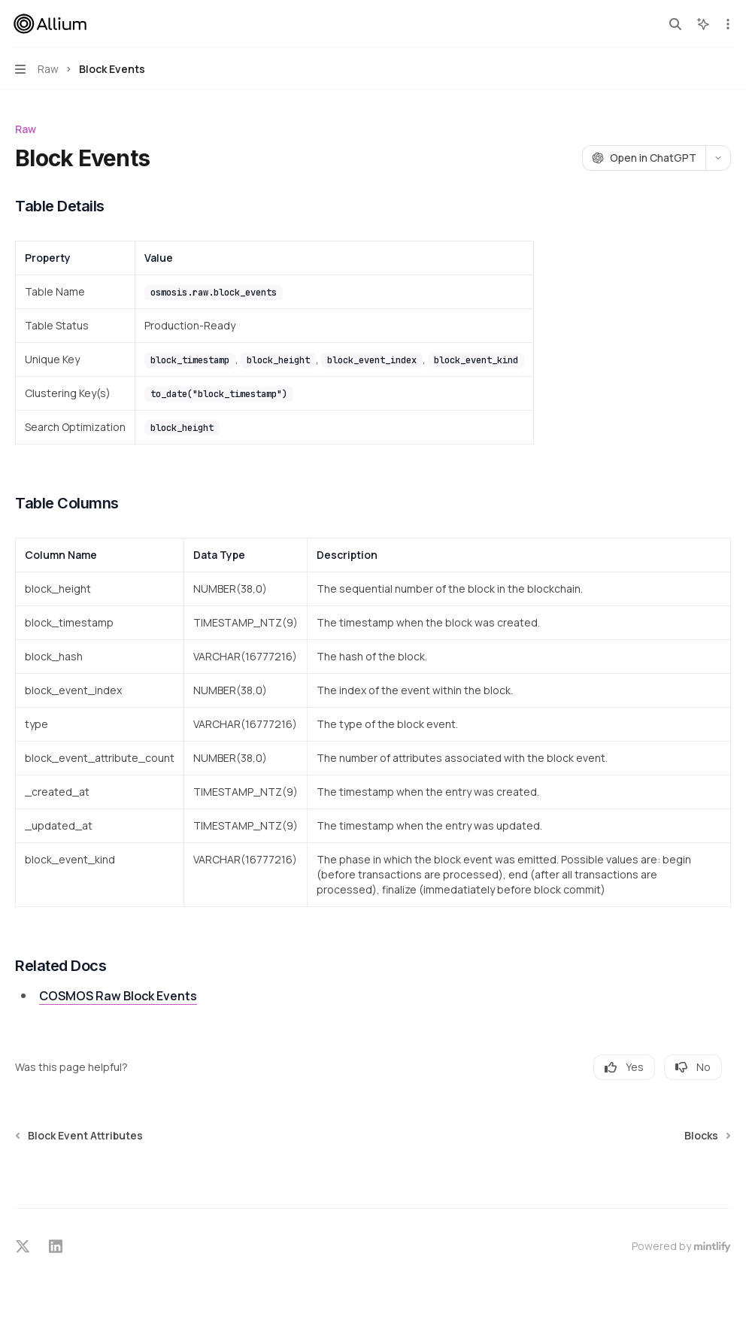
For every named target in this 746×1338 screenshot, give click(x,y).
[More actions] (726, 24)
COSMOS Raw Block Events (118, 996)
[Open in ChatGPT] (643, 158)
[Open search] (675, 24)
